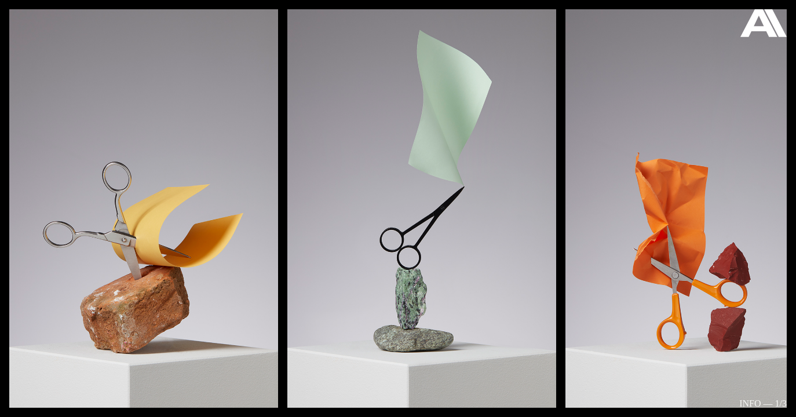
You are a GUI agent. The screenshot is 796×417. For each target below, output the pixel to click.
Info (750, 403)
